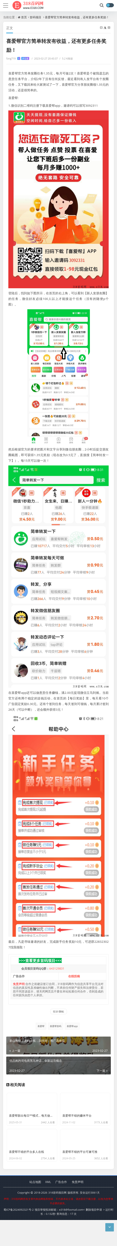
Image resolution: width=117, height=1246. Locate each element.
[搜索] (102, 5)
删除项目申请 (94, 1235)
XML (48, 1208)
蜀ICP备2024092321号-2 (19, 1235)
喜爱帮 (41, 1026)
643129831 (56, 968)
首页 (24, 17)
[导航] (5, 4)
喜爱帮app (72, 1026)
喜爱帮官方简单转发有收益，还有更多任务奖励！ (77, 17)
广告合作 (61, 1208)
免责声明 (77, 1208)
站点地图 (35, 1208)
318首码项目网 (57, 1218)
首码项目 (35, 17)
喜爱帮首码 (55, 1026)
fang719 (17, 58)
